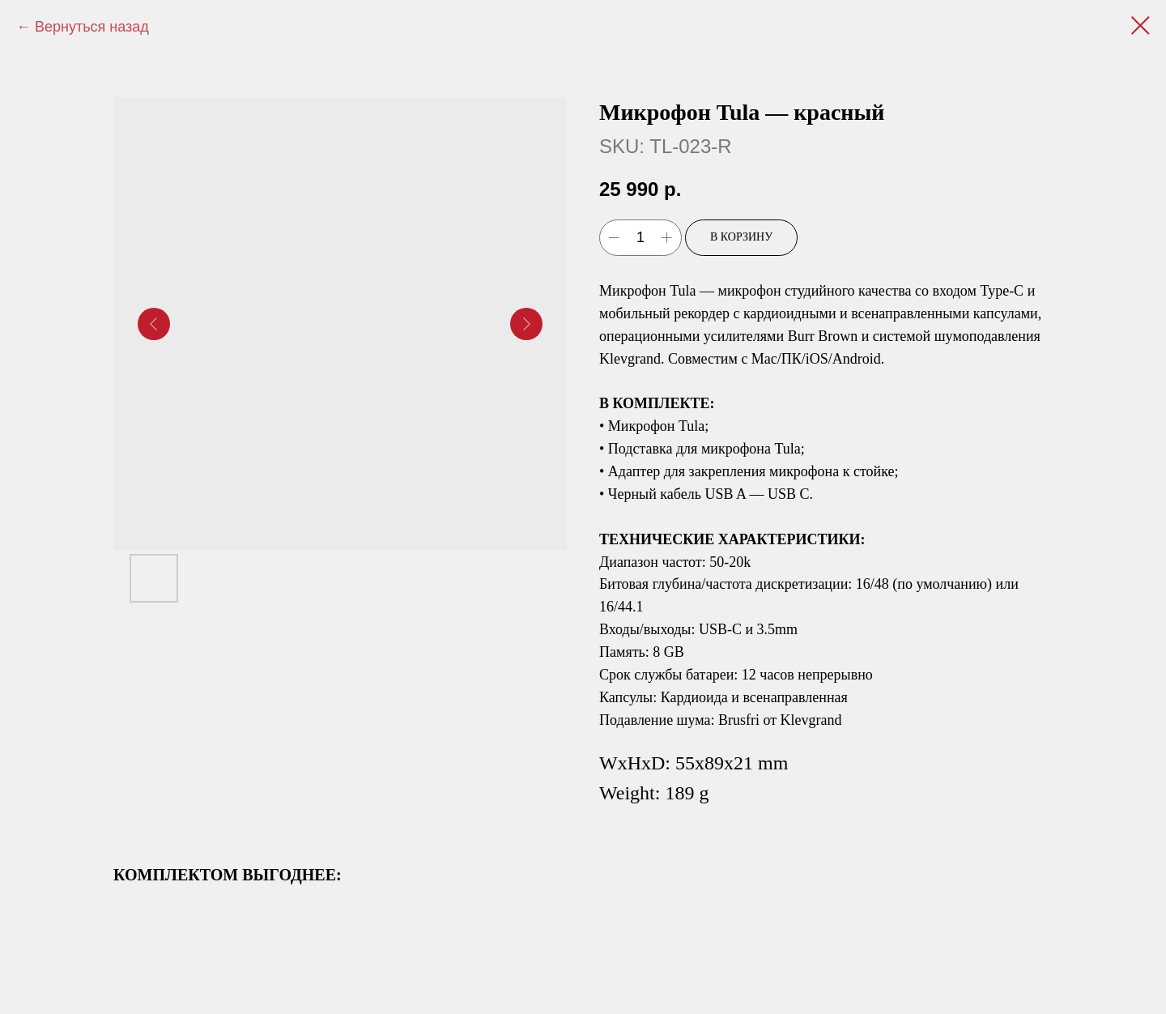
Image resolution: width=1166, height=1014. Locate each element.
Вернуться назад (92, 27)
